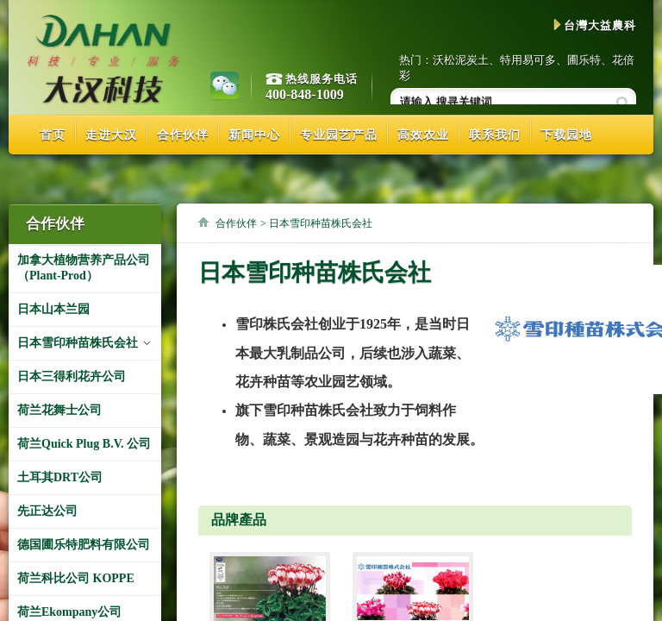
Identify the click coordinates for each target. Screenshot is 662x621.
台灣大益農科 (594, 25)
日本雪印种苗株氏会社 (77, 342)
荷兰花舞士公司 (59, 410)
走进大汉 (111, 135)
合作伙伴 (183, 135)
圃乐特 (584, 59)
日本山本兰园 (53, 309)
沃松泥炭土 (461, 59)
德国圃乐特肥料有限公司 (83, 544)
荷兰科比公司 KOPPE (75, 578)
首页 (53, 135)
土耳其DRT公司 (60, 477)
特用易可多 (528, 59)
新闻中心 (254, 135)
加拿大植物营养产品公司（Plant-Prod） (83, 268)
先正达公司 (47, 511)
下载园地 (566, 135)
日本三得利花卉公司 (71, 376)
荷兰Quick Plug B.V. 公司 (84, 443)
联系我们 (495, 135)
